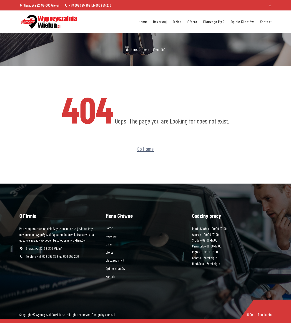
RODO (249, 314)
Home (143, 21)
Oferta (192, 21)
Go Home (145, 148)
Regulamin (265, 314)
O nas (177, 21)
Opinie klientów (242, 21)
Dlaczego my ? (214, 21)
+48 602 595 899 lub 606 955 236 (88, 5)
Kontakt (266, 21)
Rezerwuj (160, 21)
